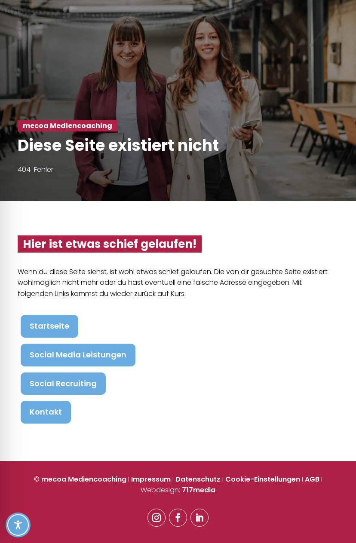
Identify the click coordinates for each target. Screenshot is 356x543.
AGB (312, 479)
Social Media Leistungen (78, 354)
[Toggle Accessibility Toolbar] (177, 525)
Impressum (151, 479)
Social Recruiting (63, 383)
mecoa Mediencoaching (83, 479)
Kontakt (46, 411)
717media (198, 490)
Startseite (49, 325)
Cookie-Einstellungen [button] (262, 479)
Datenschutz (198, 479)
